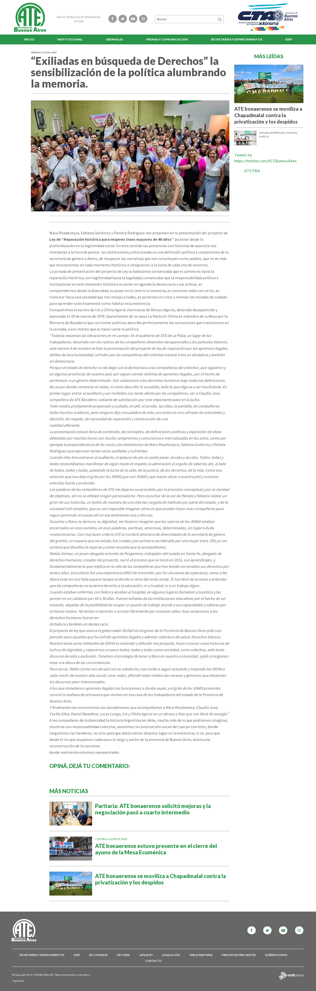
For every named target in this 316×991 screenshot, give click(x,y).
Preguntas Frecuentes (239, 954)
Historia (123, 954)
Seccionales (98, 954)
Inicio (29, 39)
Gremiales (114, 39)
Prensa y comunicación (167, 39)
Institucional (70, 39)
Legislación (171, 954)
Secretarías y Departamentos (236, 39)
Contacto (153, 960)
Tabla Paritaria (201, 954)
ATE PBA (252, 170)
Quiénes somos (276, 954)
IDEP (288, 39)
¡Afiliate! (146, 954)
